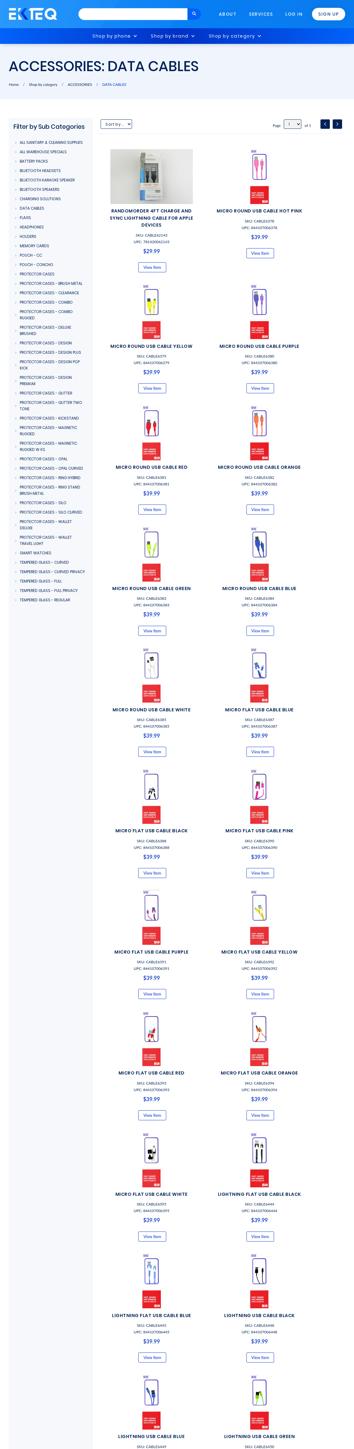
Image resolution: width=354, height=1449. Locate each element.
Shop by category (232, 36)
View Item (139, 274)
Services (261, 14)
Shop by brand (170, 36)
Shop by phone (111, 36)
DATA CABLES (114, 84)
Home (14, 84)
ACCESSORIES (80, 84)
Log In (294, 14)
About (228, 14)
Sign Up (328, 14)
